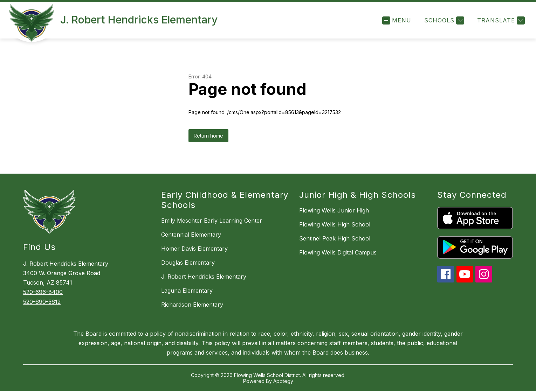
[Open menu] (396, 20)
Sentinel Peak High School (334, 238)
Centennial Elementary (191, 234)
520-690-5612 (42, 301)
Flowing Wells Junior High (334, 210)
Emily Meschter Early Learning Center (211, 220)
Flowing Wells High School (334, 224)
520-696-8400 (43, 291)
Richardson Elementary (192, 304)
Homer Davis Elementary (194, 248)
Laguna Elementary (187, 290)
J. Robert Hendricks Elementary (203, 276)
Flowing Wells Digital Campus (338, 252)
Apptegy (283, 381)
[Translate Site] (500, 20)
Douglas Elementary (188, 262)
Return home (208, 136)
